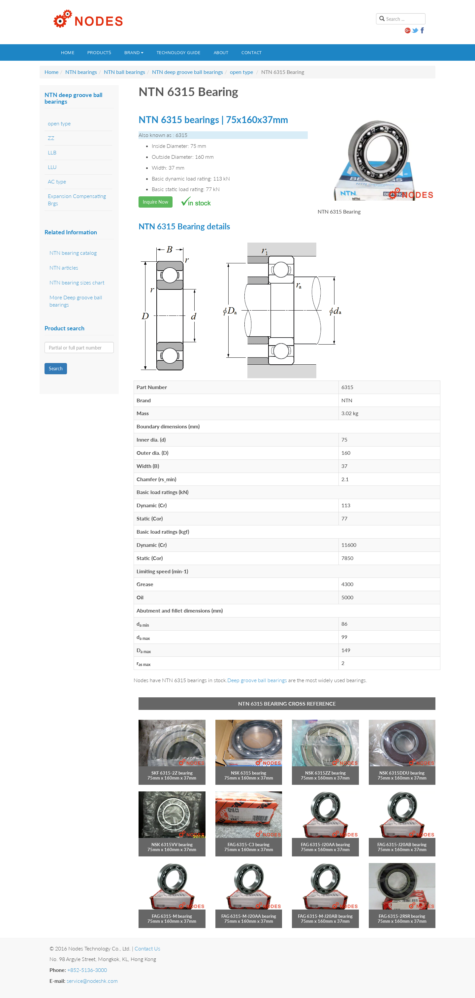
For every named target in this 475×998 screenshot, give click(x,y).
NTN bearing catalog (73, 252)
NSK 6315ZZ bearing (325, 773)
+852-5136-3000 (87, 970)
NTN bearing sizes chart (76, 282)
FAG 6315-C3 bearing (248, 844)
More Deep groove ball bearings (75, 301)
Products (99, 52)
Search (56, 368)
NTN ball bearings (124, 72)
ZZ (51, 138)
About (221, 52)
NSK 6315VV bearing (172, 844)
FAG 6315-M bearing (172, 916)
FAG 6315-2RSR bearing (402, 916)
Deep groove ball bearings (257, 680)
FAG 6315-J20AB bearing (402, 844)
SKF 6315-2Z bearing (172, 773)
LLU (52, 167)
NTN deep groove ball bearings (187, 72)
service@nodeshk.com (92, 981)
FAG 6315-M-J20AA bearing (248, 916)
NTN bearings (81, 72)
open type (241, 72)
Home (67, 52)
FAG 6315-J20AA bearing (325, 844)
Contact (251, 52)
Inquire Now (155, 202)
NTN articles (63, 267)
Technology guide (179, 52)
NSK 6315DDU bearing (402, 773)
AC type (57, 181)
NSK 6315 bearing (248, 773)
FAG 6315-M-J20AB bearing (325, 916)
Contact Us (147, 948)
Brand (133, 52)
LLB (52, 152)
